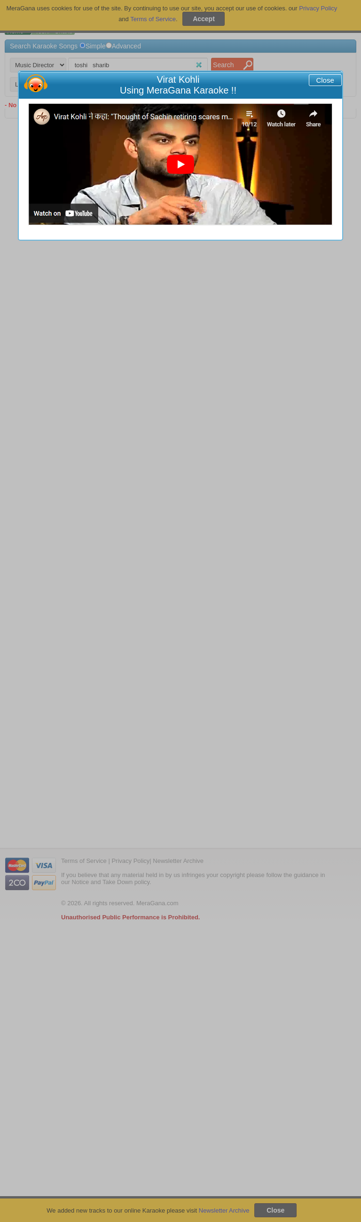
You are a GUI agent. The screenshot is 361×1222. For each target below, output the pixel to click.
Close (325, 80)
